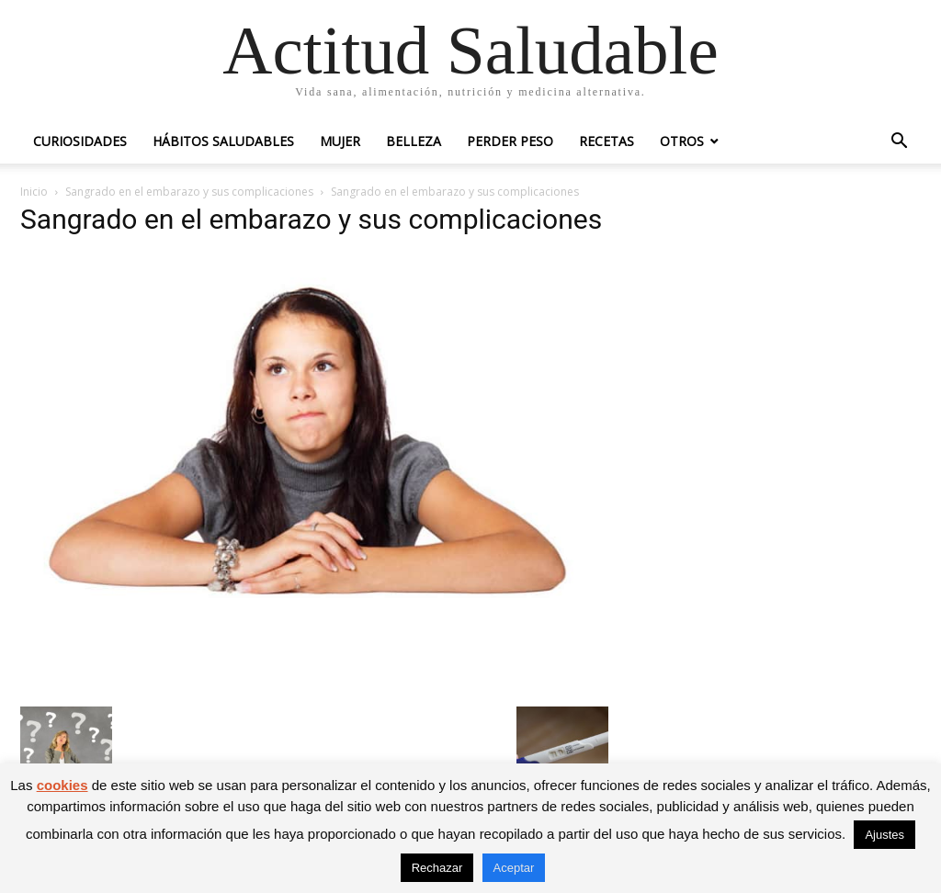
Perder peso (510, 141)
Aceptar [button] (514, 868)
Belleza (413, 141)
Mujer (340, 141)
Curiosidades (80, 141)
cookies (62, 785)
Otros (682, 141)
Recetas (606, 141)
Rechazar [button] (437, 868)
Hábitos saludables (223, 141)
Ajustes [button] (884, 835)
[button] (899, 143)
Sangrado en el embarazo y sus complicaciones (189, 191)
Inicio (34, 191)
